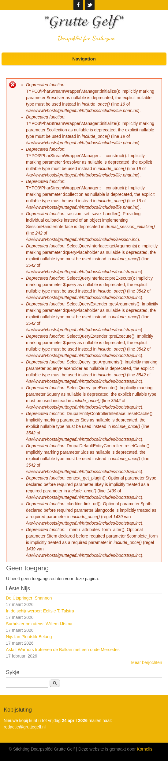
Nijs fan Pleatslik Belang (29, 636)
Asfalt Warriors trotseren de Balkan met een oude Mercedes (62, 649)
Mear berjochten (146, 662)
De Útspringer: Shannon (29, 598)
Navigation (84, 58)
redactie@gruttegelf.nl (25, 726)
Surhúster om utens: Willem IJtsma (39, 623)
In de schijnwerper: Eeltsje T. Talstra (40, 610)
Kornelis (144, 749)
